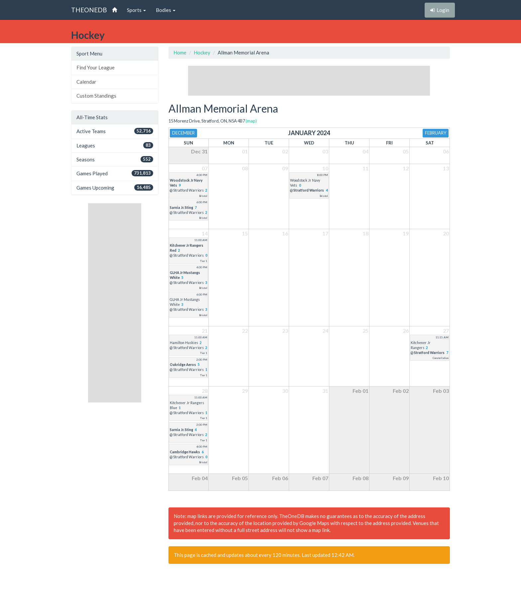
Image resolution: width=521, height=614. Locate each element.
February (435, 132)
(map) (251, 121)
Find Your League (95, 67)
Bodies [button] (165, 10)
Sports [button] (136, 10)
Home (179, 52)
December (183, 132)
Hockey (202, 52)
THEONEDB (89, 10)
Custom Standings (96, 96)
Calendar (86, 82)
